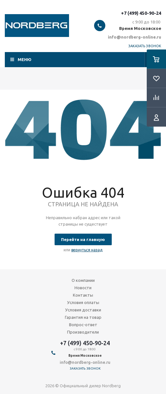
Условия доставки (83, 310)
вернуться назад (86, 250)
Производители (83, 332)
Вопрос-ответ (83, 324)
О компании (83, 280)
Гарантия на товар (83, 317)
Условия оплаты (83, 302)
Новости (83, 287)
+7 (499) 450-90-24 (141, 13)
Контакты (83, 295)
